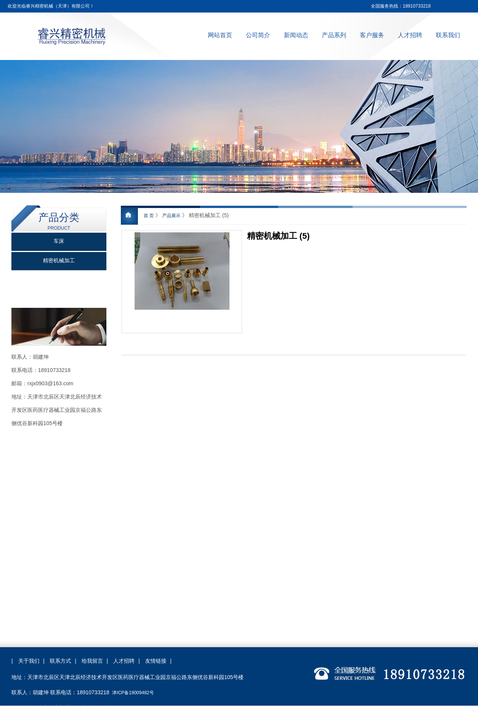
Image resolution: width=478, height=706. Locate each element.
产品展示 (171, 215)
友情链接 (155, 661)
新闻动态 (296, 35)
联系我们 (448, 35)
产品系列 (334, 35)
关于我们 (29, 661)
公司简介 (258, 35)
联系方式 (60, 661)
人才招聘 (410, 35)
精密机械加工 (59, 260)
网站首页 (220, 35)
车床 (59, 241)
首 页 (149, 215)
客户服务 (372, 35)
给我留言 (92, 661)
